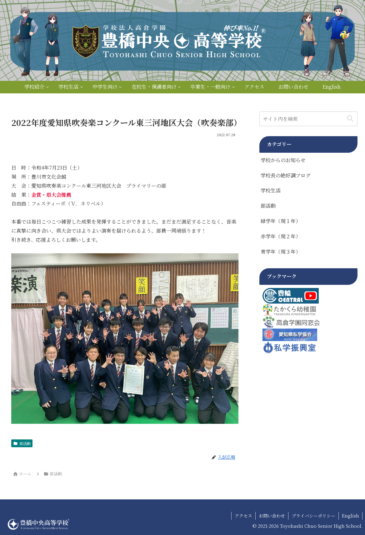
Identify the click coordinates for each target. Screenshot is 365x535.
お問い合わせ (272, 516)
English (350, 516)
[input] (308, 118)
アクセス (243, 516)
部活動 (22, 443)
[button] (350, 118)
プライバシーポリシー (313, 516)
